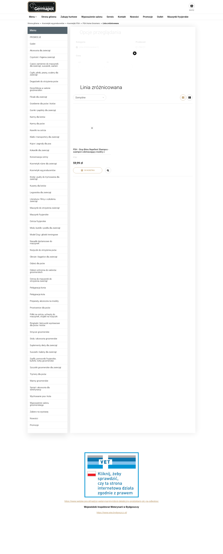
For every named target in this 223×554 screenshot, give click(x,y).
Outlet (32, 44)
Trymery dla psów (38, 374)
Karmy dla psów (37, 123)
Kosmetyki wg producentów (42, 170)
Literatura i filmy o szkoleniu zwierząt (43, 200)
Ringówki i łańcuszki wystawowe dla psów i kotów (45, 324)
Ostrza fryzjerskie (38, 221)
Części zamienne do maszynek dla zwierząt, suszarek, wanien (44, 65)
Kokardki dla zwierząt (39, 150)
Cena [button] (78, 56)
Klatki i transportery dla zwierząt (44, 137)
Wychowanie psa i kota (40, 396)
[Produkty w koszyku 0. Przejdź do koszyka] (191, 7)
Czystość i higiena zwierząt (42, 57)
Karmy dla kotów (37, 117)
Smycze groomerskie (39, 332)
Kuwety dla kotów (38, 186)
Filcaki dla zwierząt (38, 97)
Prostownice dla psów (40, 307)
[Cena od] (91, 67)
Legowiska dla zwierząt (40, 192)
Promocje (34, 425)
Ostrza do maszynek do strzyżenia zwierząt (41, 280)
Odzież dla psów (37, 263)
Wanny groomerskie (39, 381)
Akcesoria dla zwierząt (40, 50)
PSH (75, 157)
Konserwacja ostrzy (39, 157)
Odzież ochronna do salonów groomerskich (43, 271)
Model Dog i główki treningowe (44, 234)
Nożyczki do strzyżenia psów (43, 250)
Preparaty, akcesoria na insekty (44, 301)
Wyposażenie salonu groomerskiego (39, 404)
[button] (108, 170)
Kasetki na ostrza (38, 130)
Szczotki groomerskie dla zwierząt (45, 367)
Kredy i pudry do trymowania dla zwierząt (44, 178)
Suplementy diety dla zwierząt (43, 345)
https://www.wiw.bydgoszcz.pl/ (112, 512)
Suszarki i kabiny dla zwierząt (43, 352)
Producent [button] (140, 42)
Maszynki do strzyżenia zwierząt (45, 208)
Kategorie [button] (80, 42)
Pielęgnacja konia (38, 287)
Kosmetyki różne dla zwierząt (43, 163)
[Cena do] (120, 67)
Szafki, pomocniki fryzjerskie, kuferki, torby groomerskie (43, 359)
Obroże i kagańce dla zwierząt (43, 256)
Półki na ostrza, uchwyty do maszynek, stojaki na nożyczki (43, 315)
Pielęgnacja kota (37, 294)
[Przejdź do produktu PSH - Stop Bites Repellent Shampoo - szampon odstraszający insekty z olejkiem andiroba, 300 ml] (92, 128)
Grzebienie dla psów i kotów (42, 103)
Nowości (34, 418)
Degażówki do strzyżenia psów (44, 81)
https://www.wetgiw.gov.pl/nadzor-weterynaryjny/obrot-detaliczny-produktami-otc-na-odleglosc (111, 501)
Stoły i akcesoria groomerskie (43, 338)
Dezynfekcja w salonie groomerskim (40, 89)
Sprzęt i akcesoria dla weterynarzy (40, 388)
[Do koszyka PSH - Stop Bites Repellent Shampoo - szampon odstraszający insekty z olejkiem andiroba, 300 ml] (87, 170)
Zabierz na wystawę (39, 411)
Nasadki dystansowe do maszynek (41, 242)
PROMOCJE (35, 37)
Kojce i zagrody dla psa (40, 143)
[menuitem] (33, 17)
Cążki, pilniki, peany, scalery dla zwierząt (44, 73)
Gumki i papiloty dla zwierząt (43, 110)
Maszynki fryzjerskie (39, 214)
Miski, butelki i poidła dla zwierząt (45, 228)
